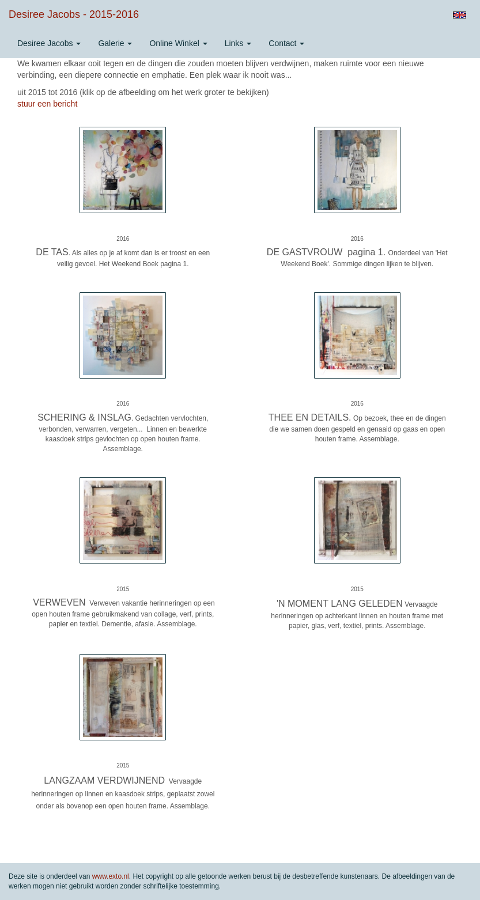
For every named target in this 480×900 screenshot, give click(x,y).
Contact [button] (286, 43)
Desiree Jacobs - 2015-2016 (74, 14)
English (459, 15)
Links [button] (238, 43)
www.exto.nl (110, 876)
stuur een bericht (47, 103)
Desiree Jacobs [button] (49, 43)
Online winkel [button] (178, 43)
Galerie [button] (115, 43)
